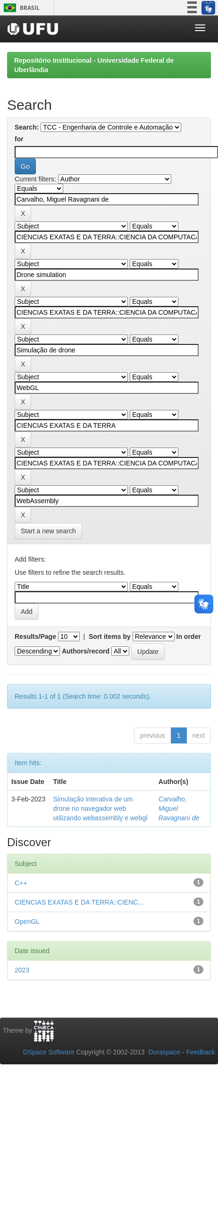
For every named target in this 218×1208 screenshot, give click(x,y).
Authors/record (85, 651)
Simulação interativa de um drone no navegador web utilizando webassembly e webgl (100, 808)
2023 (22, 970)
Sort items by (110, 636)
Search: (27, 127)
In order (188, 636)
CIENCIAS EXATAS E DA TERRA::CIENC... (79, 902)
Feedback (200, 1052)
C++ (21, 883)
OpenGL (27, 921)
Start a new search (48, 531)
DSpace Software (49, 1052)
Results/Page (35, 636)
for (19, 139)
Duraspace (164, 1052)
